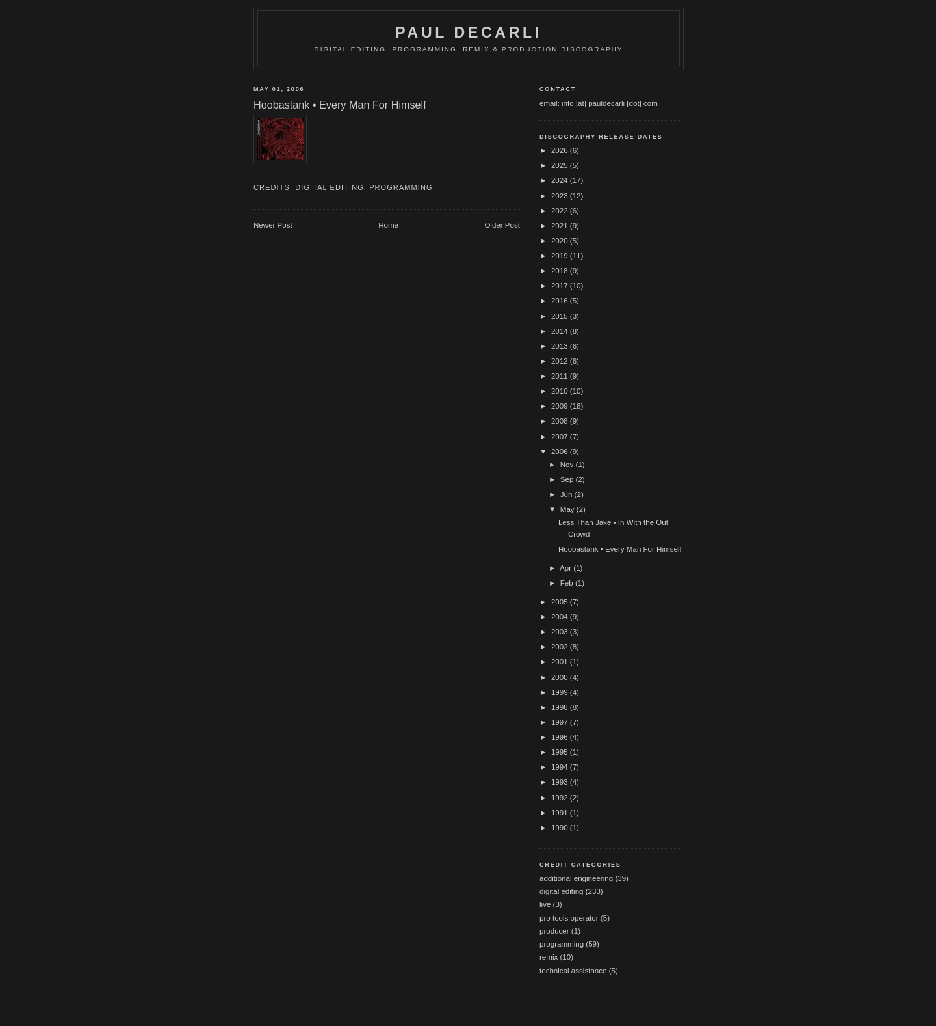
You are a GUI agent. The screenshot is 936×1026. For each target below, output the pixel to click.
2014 (560, 331)
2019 (560, 256)
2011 (560, 376)
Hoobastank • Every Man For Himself (620, 549)
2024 (560, 180)
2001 (560, 662)
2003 (560, 632)
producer (554, 931)
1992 (560, 798)
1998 (560, 707)
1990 (560, 827)
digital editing (329, 187)
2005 (560, 602)
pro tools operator (569, 918)
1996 (560, 737)
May (568, 509)
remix (549, 957)
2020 (560, 241)
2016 (560, 300)
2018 (560, 271)
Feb (567, 583)
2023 (560, 196)
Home (388, 225)
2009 (560, 406)
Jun (567, 494)
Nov (568, 464)
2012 (560, 361)
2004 (560, 617)
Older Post (502, 225)
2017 (560, 286)
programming (401, 187)
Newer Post (273, 225)
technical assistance (573, 971)
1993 (560, 782)
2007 (560, 436)
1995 (560, 752)
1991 (560, 813)
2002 (560, 647)
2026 (560, 150)
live (545, 904)
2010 (560, 391)
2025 (560, 165)
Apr (566, 568)
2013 (560, 346)
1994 (560, 767)
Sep (568, 479)
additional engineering (576, 878)
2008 (560, 421)
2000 (560, 677)
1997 (560, 722)
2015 (560, 316)
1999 (560, 692)
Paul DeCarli (468, 32)
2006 (560, 451)
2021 (560, 226)
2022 (560, 211)
